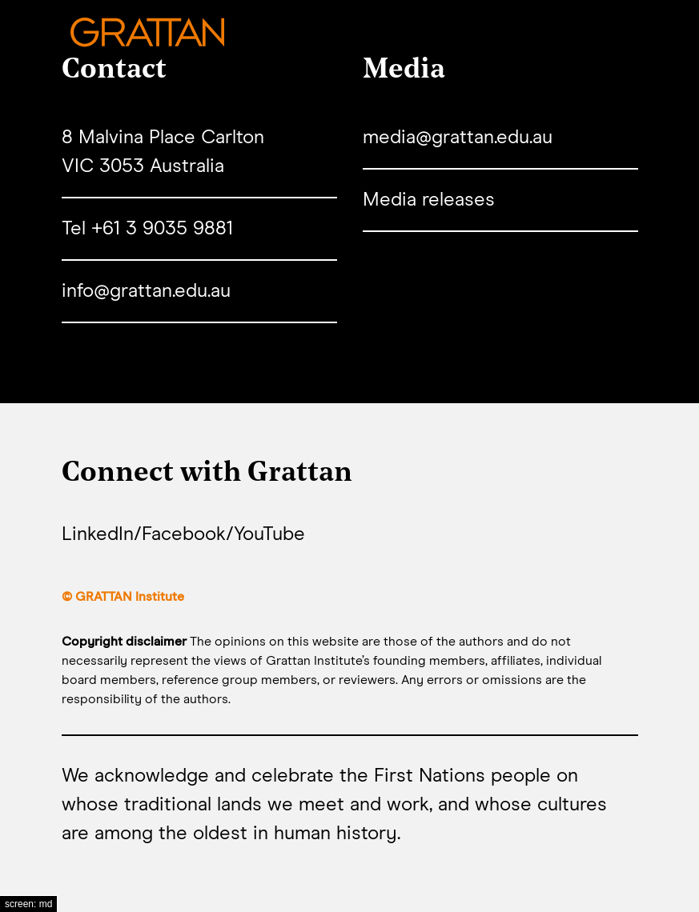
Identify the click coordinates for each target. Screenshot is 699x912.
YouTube (269, 534)
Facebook (184, 534)
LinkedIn (98, 534)
